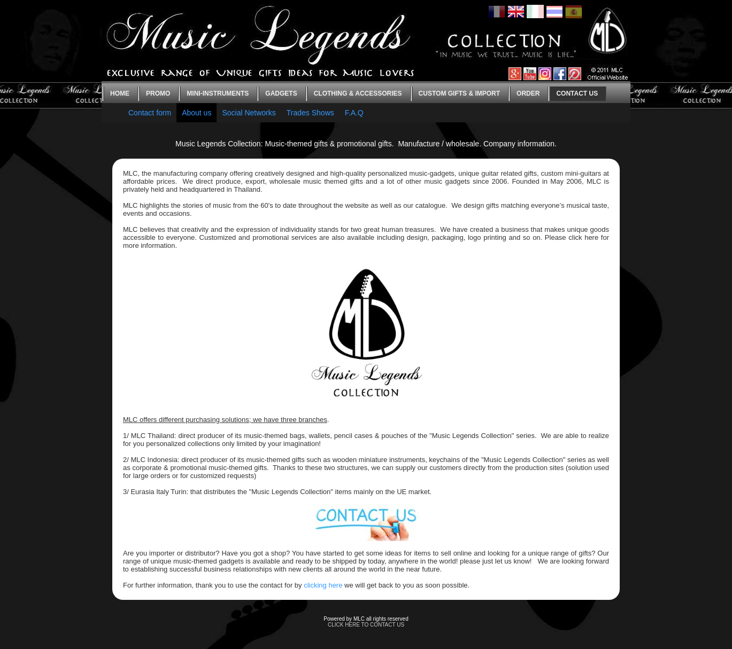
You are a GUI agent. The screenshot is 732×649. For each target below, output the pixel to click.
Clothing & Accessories (358, 93)
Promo (158, 93)
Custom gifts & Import (459, 93)
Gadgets (281, 93)
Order (528, 93)
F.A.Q (354, 112)
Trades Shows (310, 112)
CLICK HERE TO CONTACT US (366, 625)
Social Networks (248, 112)
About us (196, 112)
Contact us (577, 93)
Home (119, 93)
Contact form (149, 112)
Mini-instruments (218, 93)
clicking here (323, 585)
